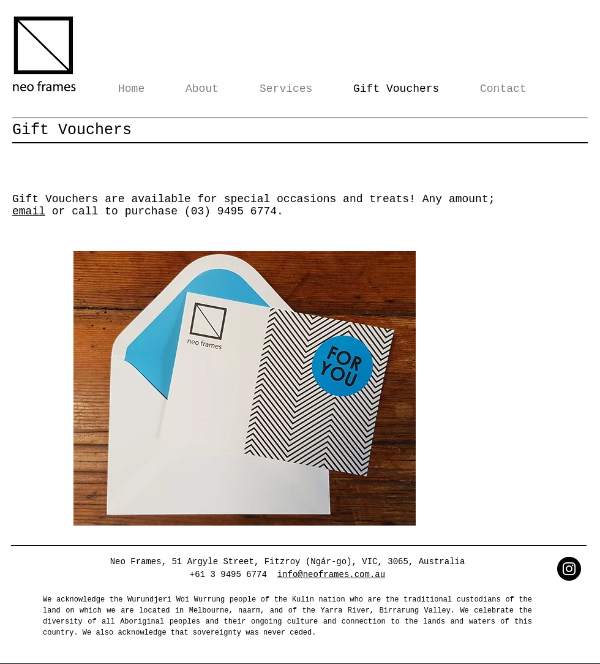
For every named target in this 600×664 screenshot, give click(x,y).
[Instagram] (569, 569)
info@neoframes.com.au (331, 574)
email (28, 211)
